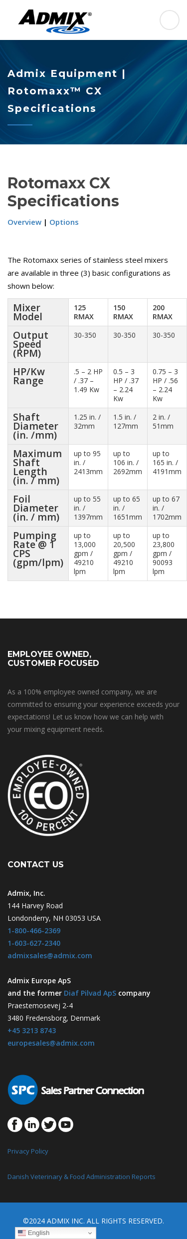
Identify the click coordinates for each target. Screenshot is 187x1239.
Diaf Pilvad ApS (90, 993)
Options (64, 222)
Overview (24, 222)
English (33, 1233)
